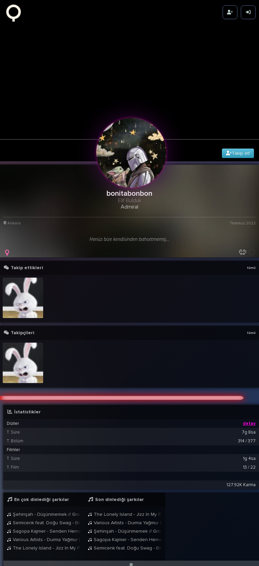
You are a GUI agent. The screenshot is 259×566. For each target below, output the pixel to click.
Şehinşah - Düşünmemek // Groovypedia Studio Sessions (44, 501)
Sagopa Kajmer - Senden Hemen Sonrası (44, 518)
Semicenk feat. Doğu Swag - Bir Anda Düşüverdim (44, 509)
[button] (131, 551)
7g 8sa (249, 418)
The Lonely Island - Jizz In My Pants (44, 534)
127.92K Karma (241, 471)
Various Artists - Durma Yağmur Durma (44, 526)
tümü (251, 254)
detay (249, 410)
